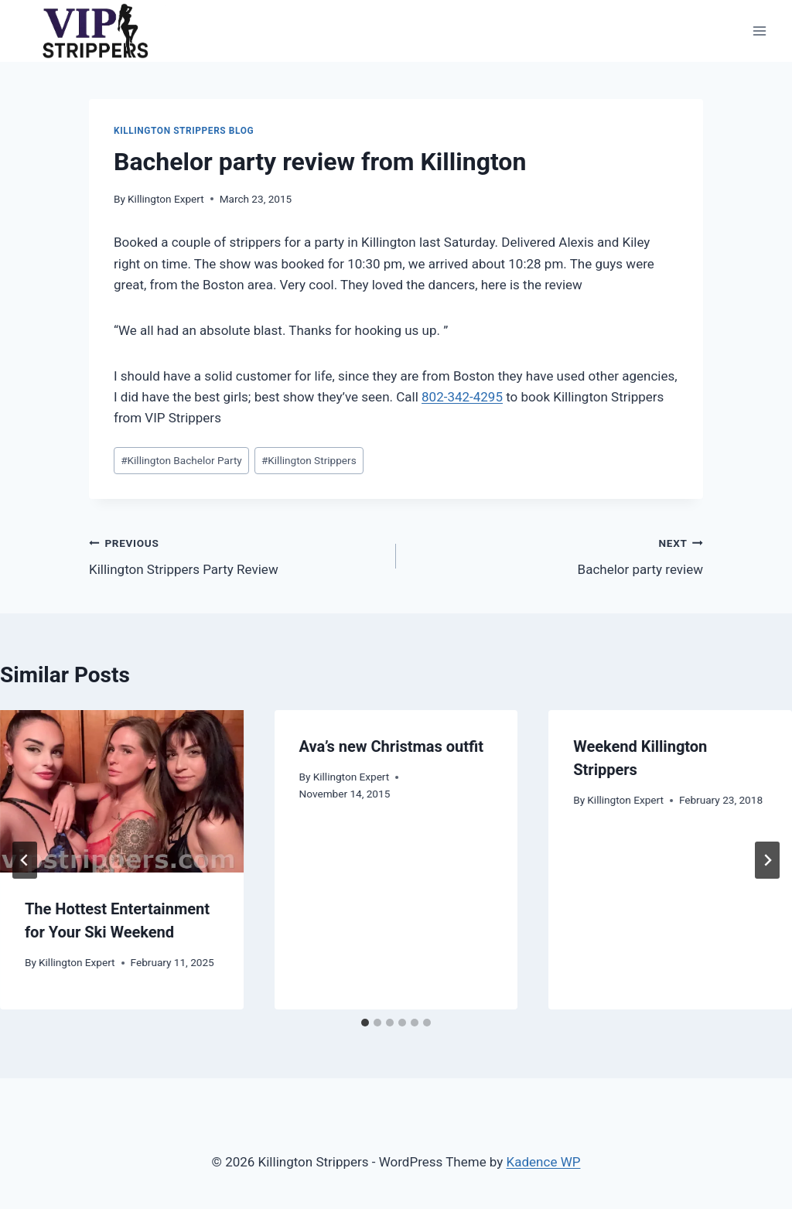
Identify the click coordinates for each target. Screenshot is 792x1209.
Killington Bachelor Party (181, 460)
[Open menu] (759, 31)
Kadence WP (544, 1162)
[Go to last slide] (24, 860)
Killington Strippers (309, 460)
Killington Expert (166, 199)
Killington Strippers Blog (184, 130)
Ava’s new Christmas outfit (391, 746)
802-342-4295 (462, 397)
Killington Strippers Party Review (236, 555)
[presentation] (122, 791)
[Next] (767, 860)
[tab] (365, 1022)
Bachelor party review (556, 555)
